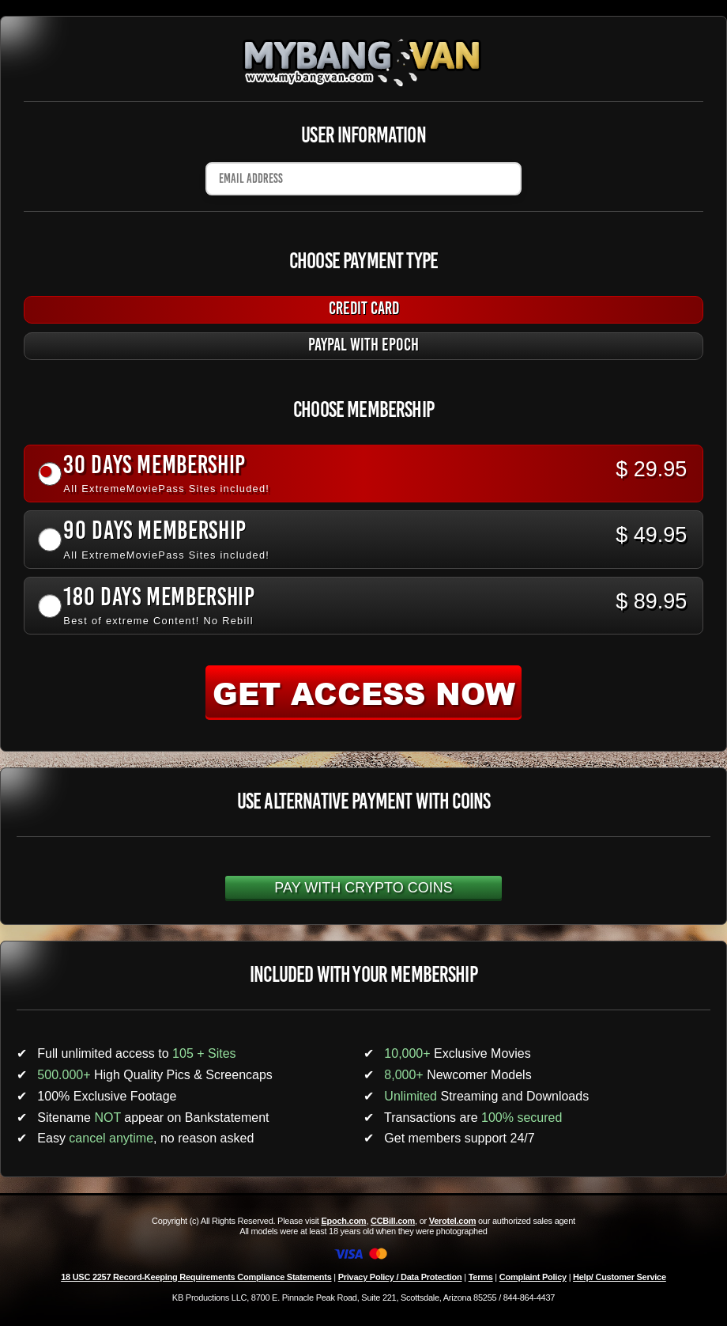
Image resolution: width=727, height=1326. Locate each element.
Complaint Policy (533, 1277)
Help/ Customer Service (619, 1277)
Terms (481, 1277)
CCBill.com (393, 1221)
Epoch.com (343, 1221)
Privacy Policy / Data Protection (400, 1277)
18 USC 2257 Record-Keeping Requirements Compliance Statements (196, 1277)
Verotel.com (453, 1221)
